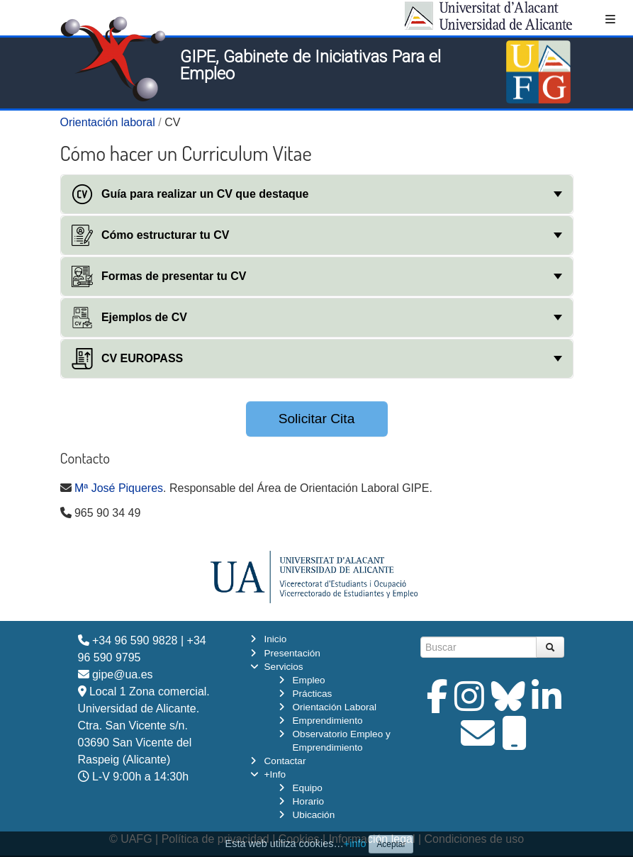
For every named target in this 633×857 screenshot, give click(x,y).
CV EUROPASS (128, 358)
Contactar (285, 761)
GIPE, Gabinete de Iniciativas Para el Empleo (310, 65)
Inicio (275, 639)
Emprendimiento (328, 720)
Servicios (283, 666)
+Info (275, 774)
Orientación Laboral (335, 707)
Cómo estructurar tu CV (151, 235)
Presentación (292, 653)
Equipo (308, 788)
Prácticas (312, 693)
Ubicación (314, 815)
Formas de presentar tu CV (159, 276)
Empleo (309, 680)
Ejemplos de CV (129, 317)
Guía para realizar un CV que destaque (190, 194)
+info (355, 843)
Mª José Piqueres (118, 488)
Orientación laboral (107, 122)
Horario (309, 801)
